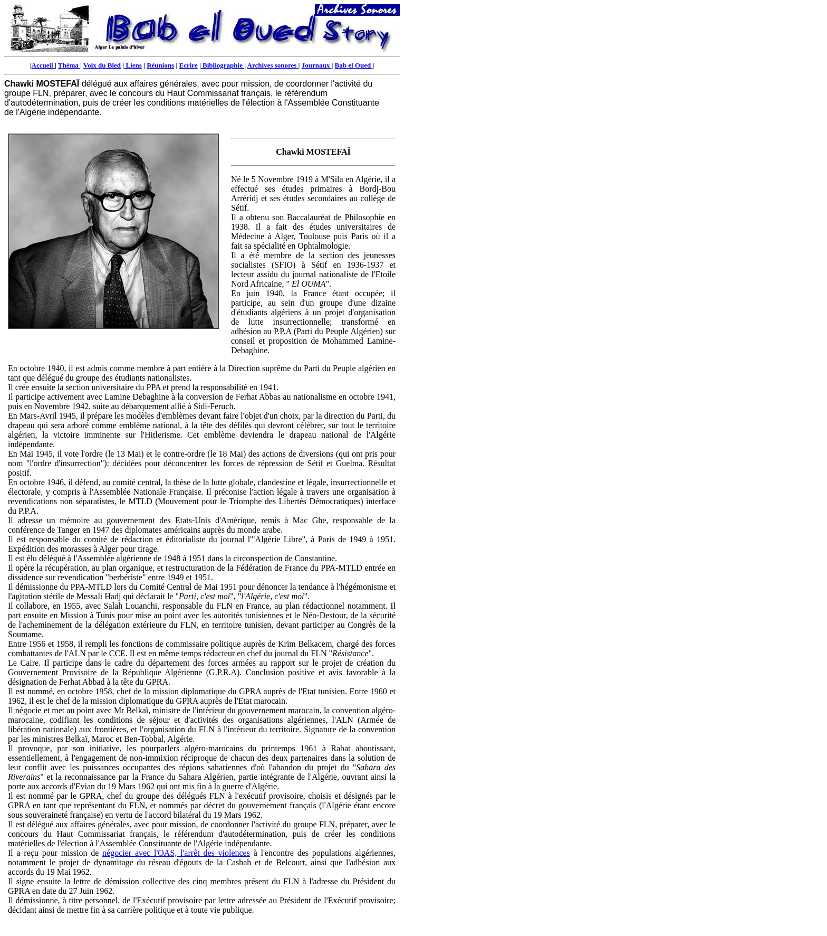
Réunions (160, 65)
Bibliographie (222, 65)
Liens (133, 65)
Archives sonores (273, 65)
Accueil (43, 65)
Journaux (317, 65)
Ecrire (188, 65)
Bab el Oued (354, 65)
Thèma (69, 65)
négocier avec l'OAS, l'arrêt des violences (176, 852)
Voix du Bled (102, 65)
